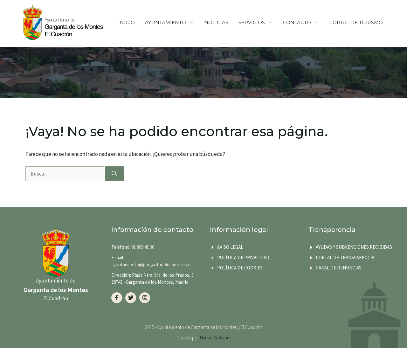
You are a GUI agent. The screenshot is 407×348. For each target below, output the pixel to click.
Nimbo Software (215, 338)
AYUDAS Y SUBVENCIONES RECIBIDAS (354, 247)
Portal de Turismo (356, 22)
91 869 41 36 (142, 247)
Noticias (216, 22)
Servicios (258, 22)
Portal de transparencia (345, 257)
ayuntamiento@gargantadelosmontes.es (152, 264)
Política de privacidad (243, 257)
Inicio (126, 22)
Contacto (303, 22)
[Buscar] (114, 174)
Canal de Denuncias (339, 268)
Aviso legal (230, 247)
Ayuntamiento (172, 22)
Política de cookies (240, 268)
